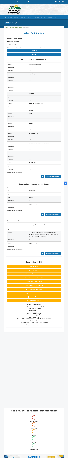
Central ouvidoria (14, 27)
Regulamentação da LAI (33, 300)
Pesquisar (34, 50)
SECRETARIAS (23, 17)
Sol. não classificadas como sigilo (34, 285)
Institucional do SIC (34, 270)
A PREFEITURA (10, 17)
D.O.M (45, 17)
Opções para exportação (52, 176)
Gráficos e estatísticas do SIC (34, 289)
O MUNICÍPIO (16, 17)
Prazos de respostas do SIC (34, 293)
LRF (42, 17)
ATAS (55, 17)
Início (6, 27)
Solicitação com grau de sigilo (34, 281)
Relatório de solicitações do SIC (34, 277)
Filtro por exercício (13, 41)
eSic (20, 27)
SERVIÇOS (30, 17)
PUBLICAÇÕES (50, 17)
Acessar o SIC (34, 266)
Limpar (34, 54)
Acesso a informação (34, 297)
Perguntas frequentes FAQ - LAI (34, 274)
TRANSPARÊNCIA (36, 17)
